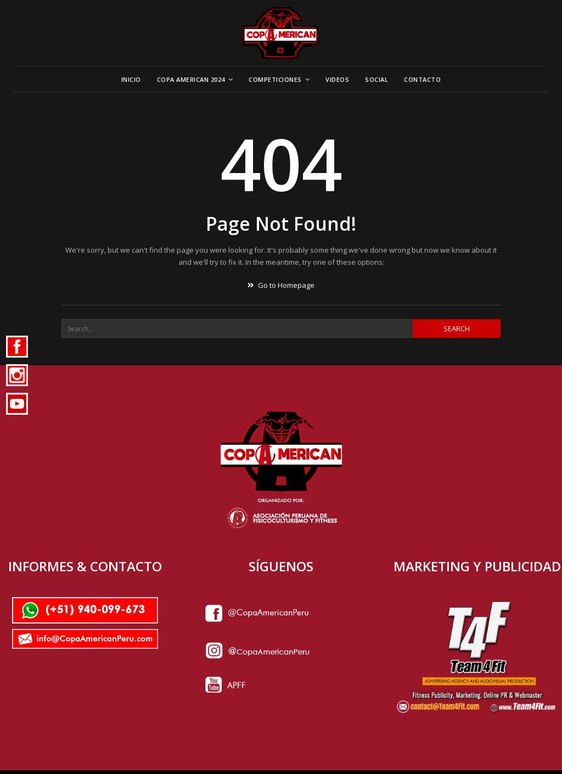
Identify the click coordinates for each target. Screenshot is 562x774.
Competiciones (275, 79)
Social (376, 79)
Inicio (131, 79)
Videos (337, 79)
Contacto (422, 79)
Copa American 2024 (191, 79)
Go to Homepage (281, 285)
